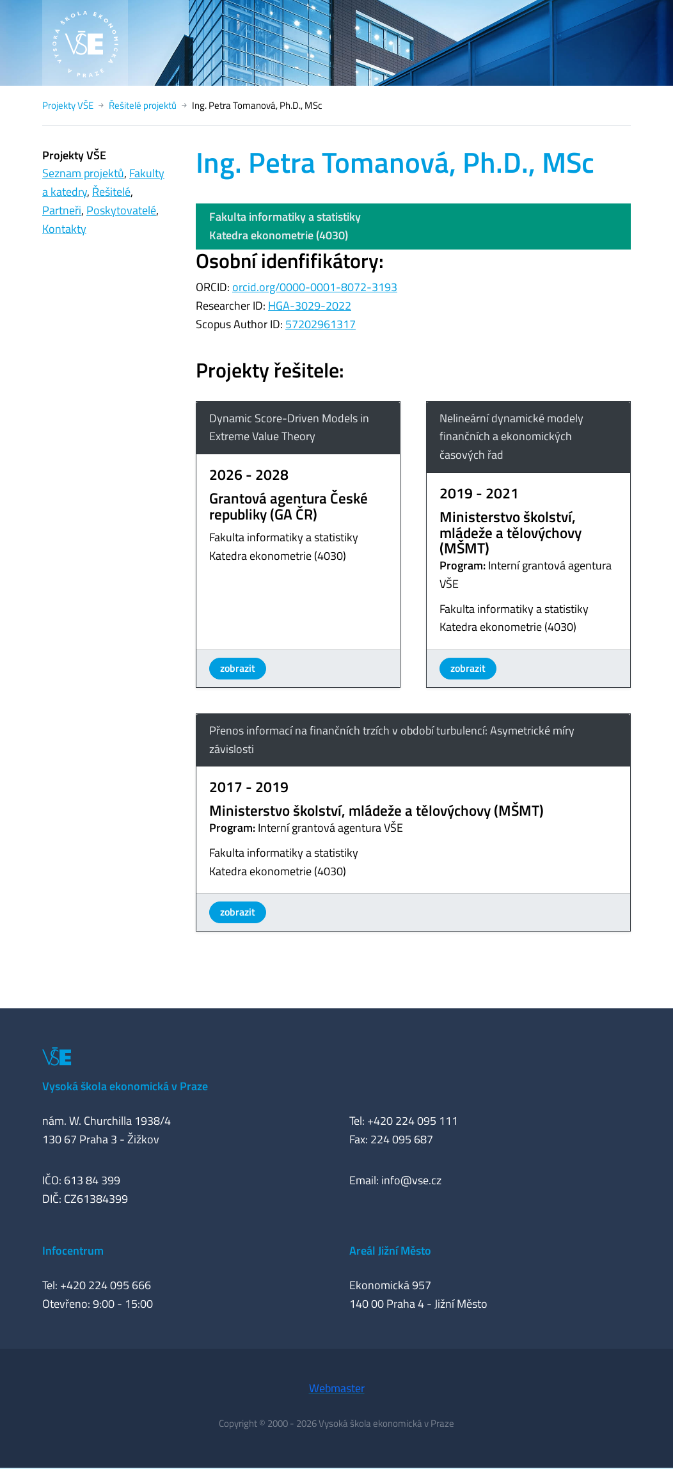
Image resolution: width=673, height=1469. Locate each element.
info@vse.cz (411, 1180)
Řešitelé (111, 191)
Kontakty (64, 228)
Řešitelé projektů (143, 105)
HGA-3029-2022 (309, 305)
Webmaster (337, 1388)
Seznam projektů (83, 173)
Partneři (61, 210)
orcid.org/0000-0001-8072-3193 (314, 287)
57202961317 (320, 324)
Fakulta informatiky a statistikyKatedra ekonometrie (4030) (285, 226)
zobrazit (237, 668)
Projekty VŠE (67, 105)
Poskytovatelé (121, 210)
